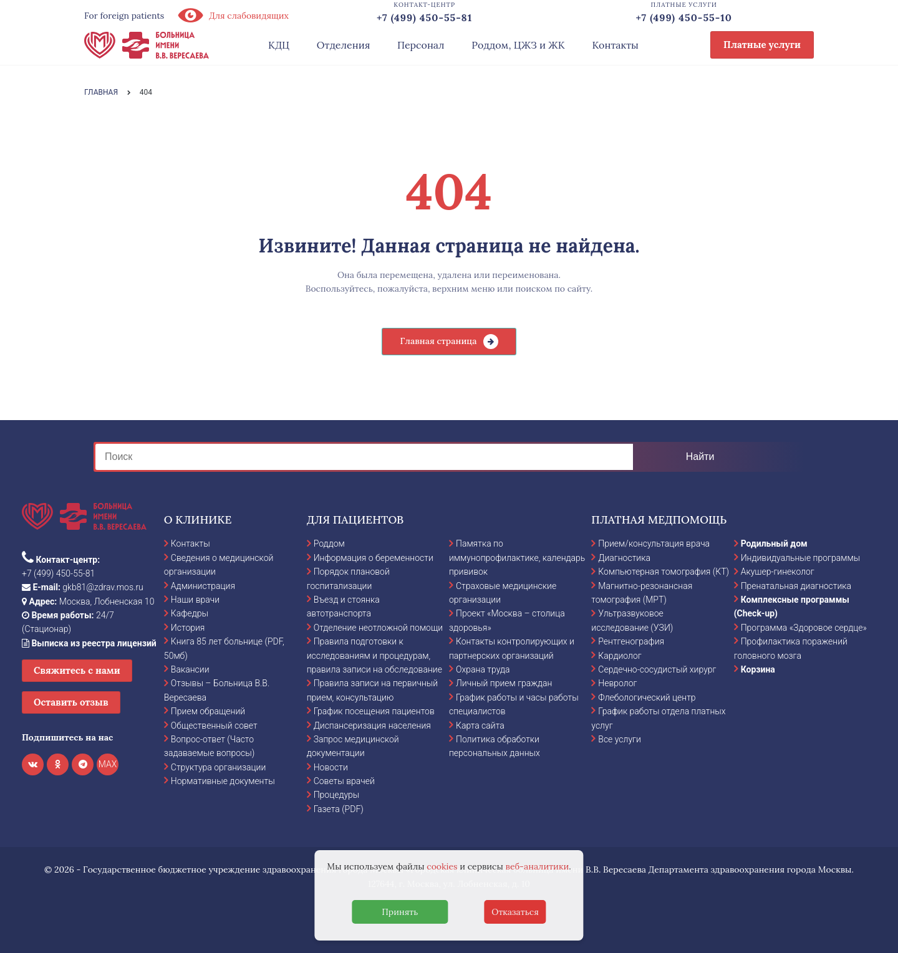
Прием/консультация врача (654, 543)
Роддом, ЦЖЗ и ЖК (517, 45)
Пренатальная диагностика (796, 586)
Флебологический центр (646, 697)
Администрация (203, 586)
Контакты (615, 45)
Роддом (329, 543)
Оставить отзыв (71, 702)
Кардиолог (619, 656)
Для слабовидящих (232, 15)
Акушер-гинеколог (777, 572)
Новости (331, 767)
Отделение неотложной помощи (378, 628)
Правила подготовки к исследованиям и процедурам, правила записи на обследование (374, 655)
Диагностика (624, 558)
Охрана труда (482, 669)
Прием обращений (208, 711)
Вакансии (190, 669)
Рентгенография (631, 641)
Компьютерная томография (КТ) (663, 572)
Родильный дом (774, 543)
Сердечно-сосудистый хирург (657, 669)
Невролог (617, 683)
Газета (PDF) (339, 809)
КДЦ (278, 45)
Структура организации (218, 767)
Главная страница (438, 341)
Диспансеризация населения (372, 725)
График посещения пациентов (374, 711)
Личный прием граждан (504, 683)
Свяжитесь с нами (77, 670)
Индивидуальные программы (801, 558)
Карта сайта (480, 725)
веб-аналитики (537, 866)
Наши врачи (195, 600)
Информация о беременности (373, 558)
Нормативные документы (223, 781)
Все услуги (619, 739)
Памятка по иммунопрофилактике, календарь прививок (517, 558)
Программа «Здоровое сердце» (804, 628)
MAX (108, 764)
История (188, 628)
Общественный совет (214, 725)
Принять (400, 911)
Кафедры (189, 613)
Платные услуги (762, 44)
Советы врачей (344, 781)
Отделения (343, 45)
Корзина (758, 669)
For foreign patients (124, 15)
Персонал (421, 45)
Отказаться (515, 911)
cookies (442, 866)
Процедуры (337, 795)
